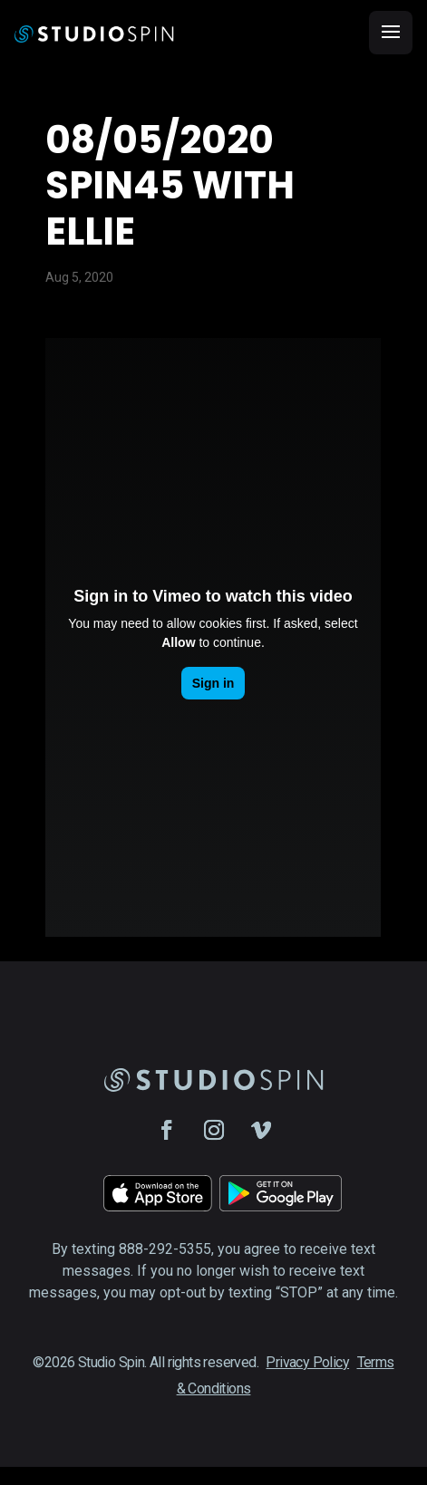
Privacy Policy (307, 1362)
